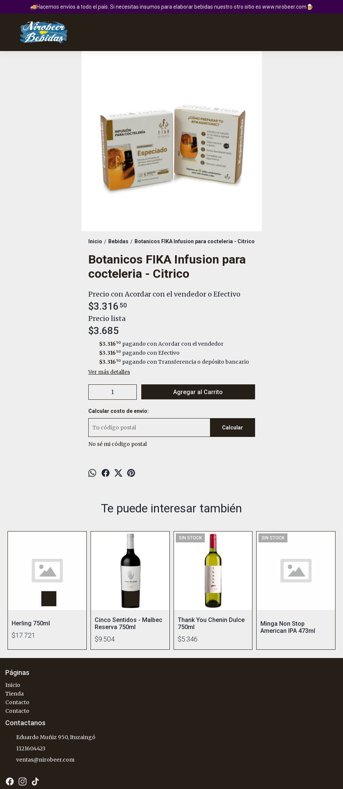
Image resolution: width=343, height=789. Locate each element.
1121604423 (25, 748)
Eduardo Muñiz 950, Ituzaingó (50, 737)
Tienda (14, 693)
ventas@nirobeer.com (39, 760)
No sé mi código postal (117, 444)
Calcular (232, 428)
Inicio (12, 685)
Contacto (17, 702)
